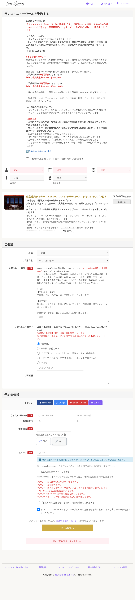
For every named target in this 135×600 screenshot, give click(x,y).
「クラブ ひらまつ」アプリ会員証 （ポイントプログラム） (67, 358)
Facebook (45, 402)
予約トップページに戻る (40, 151)
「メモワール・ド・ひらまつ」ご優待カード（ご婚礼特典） (67, 353)
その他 (42, 362)
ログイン (28, 403)
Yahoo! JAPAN (78, 402)
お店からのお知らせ (35, 20)
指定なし (43, 343)
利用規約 (43, 567)
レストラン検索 (120, 567)
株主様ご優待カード (48, 348)
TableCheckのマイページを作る (53, 472)
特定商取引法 (94, 567)
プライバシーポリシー (68, 567)
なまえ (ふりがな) (22, 415)
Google (60, 402)
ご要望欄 (28, 375)
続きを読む (67, 230)
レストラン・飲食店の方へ (16, 567)
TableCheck (95, 402)
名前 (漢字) (28, 421)
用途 (31, 252)
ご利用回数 (27, 260)
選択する (123, 201)
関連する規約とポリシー (67, 521)
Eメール (26, 452)
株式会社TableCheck (64, 575)
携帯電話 (25, 428)
